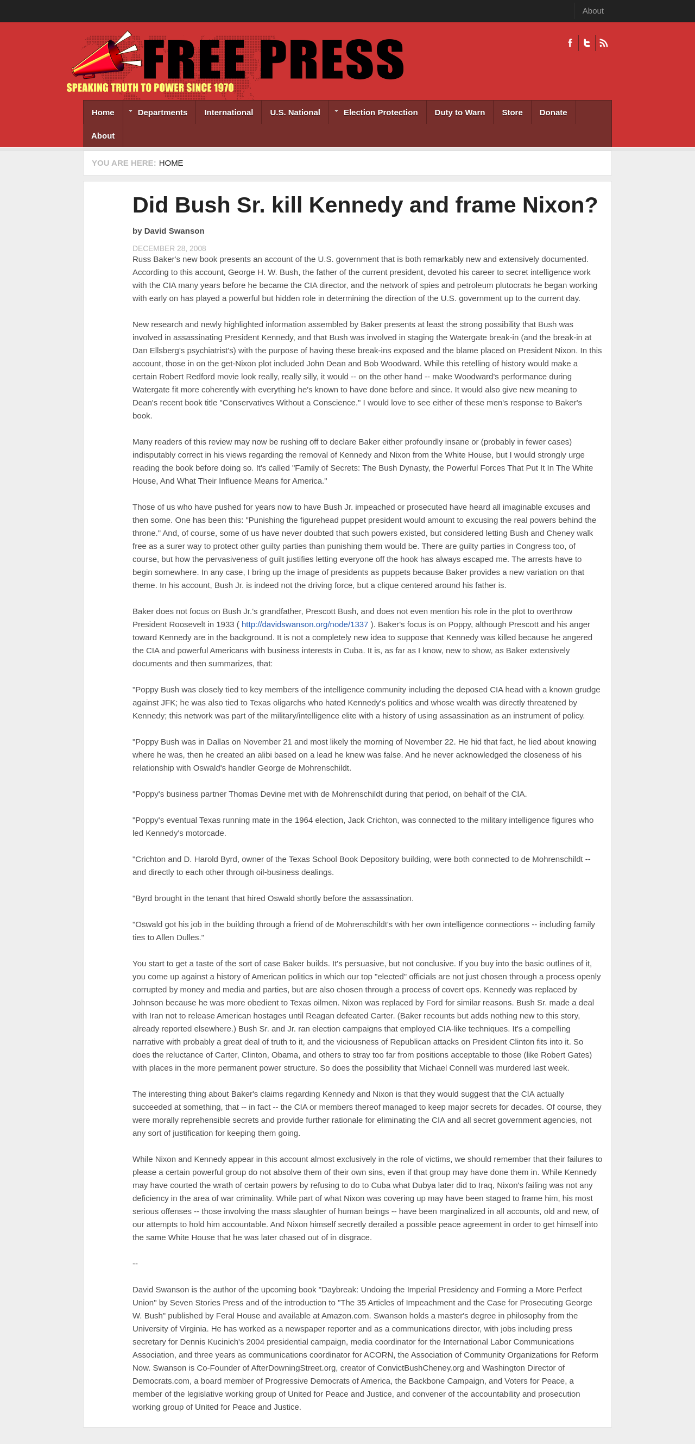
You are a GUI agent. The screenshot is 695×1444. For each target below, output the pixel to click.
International (228, 112)
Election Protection (373, 113)
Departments (155, 113)
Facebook (570, 43)
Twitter (586, 43)
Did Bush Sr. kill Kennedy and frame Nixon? (365, 204)
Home (103, 112)
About (593, 10)
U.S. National (295, 112)
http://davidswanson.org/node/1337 (305, 624)
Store (512, 112)
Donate (553, 112)
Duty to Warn (460, 112)
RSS (603, 43)
